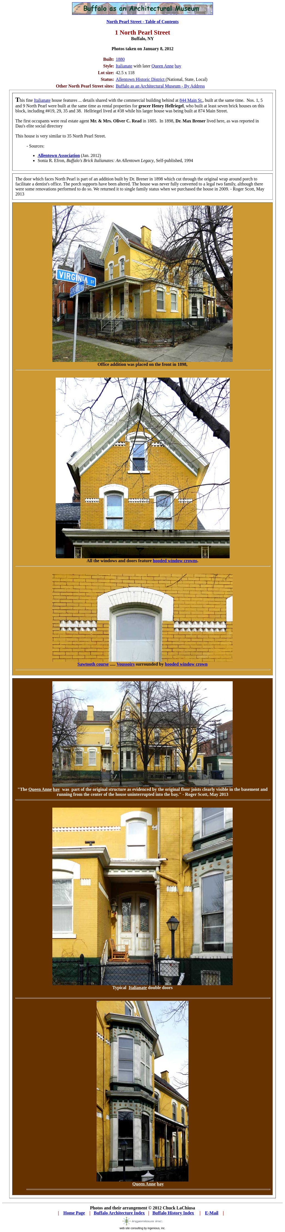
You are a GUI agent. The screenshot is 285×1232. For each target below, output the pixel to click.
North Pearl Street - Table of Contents (142, 21)
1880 (120, 59)
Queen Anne (162, 66)
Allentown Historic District (141, 79)
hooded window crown (186, 664)
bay (178, 66)
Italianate (124, 66)
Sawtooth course (93, 664)
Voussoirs (125, 664)
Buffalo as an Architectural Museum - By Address (160, 86)
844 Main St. (191, 100)
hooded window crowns (175, 560)
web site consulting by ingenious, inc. (143, 1227)
